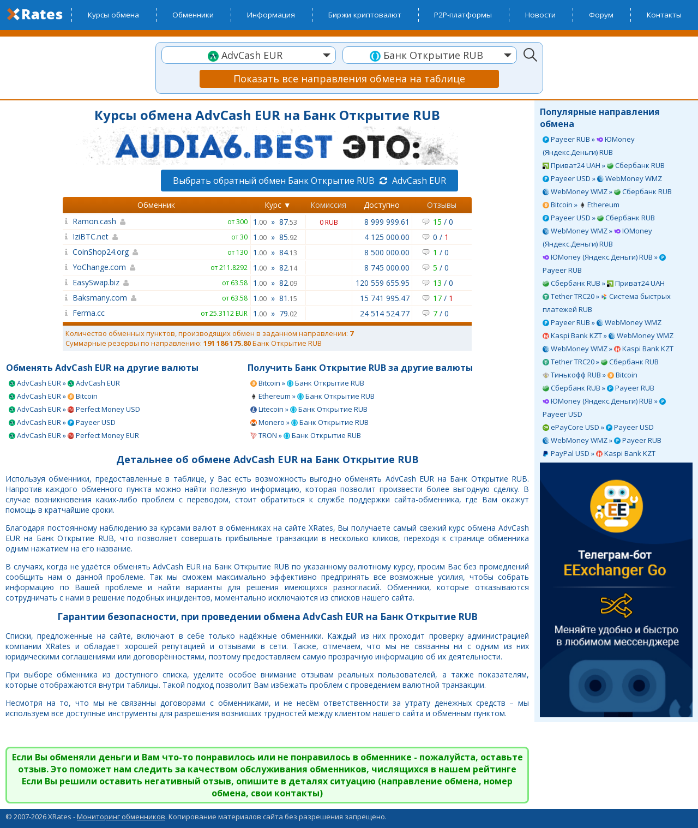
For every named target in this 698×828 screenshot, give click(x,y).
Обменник (156, 205)
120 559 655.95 (383, 283)
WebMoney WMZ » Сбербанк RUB (607, 191)
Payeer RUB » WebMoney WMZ (602, 322)
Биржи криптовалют (364, 15)
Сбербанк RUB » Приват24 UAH (604, 283)
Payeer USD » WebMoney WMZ (602, 178)
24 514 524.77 (385, 313)
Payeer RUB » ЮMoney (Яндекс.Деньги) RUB (589, 145)
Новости (540, 15)
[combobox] (248, 55)
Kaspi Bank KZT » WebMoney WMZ (608, 335)
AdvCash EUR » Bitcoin (53, 396)
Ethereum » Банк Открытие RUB (312, 396)
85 (288, 237)
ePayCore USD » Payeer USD (598, 427)
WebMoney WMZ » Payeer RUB (602, 440)
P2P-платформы (463, 15)
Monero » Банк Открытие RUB (309, 422)
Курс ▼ (277, 205)
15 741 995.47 (385, 298)
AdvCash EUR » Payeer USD (62, 422)
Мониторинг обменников (121, 816)
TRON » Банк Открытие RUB (305, 435)
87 (288, 222)
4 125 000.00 (387, 237)
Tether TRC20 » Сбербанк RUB (601, 362)
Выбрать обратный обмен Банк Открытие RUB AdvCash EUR (309, 181)
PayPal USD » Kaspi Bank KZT (599, 453)
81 (288, 298)
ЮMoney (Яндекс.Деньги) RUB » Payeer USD (604, 407)
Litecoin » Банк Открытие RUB (309, 409)
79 (288, 313)
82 (288, 267)
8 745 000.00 (387, 267)
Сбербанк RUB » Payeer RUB (598, 388)
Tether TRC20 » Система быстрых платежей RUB (607, 302)
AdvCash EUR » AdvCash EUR (64, 383)
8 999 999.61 (387, 222)
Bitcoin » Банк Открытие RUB (307, 383)
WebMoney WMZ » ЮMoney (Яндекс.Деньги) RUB (597, 237)
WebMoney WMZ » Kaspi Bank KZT (608, 348)
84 (288, 252)
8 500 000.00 (387, 252)
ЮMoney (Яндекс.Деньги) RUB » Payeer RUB (604, 263)
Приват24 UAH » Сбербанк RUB (604, 165)
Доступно (382, 205)
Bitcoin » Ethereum (581, 204)
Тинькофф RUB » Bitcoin (590, 375)
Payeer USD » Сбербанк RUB (599, 218)
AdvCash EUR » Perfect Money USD (74, 409)
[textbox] (248, 55)
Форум (601, 15)
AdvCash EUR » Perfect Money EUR (74, 435)
